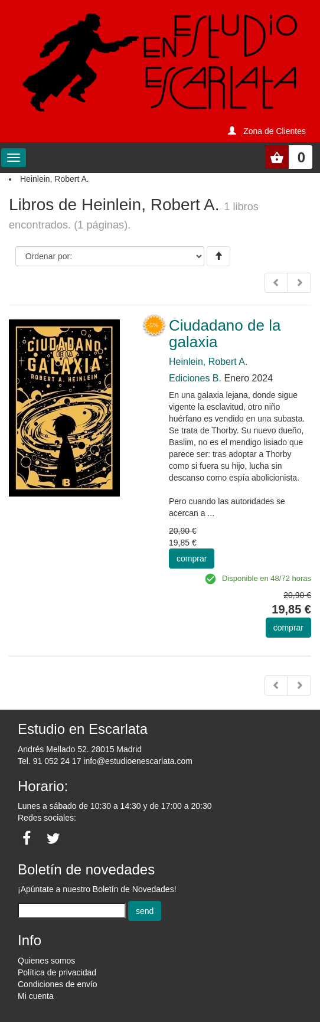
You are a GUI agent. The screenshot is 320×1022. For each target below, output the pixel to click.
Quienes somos (46, 960)
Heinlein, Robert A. (208, 362)
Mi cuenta (36, 996)
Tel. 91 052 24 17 (49, 761)
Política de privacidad (57, 972)
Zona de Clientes (274, 131)
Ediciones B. (195, 378)
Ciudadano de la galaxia (224, 333)
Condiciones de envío (57, 984)
